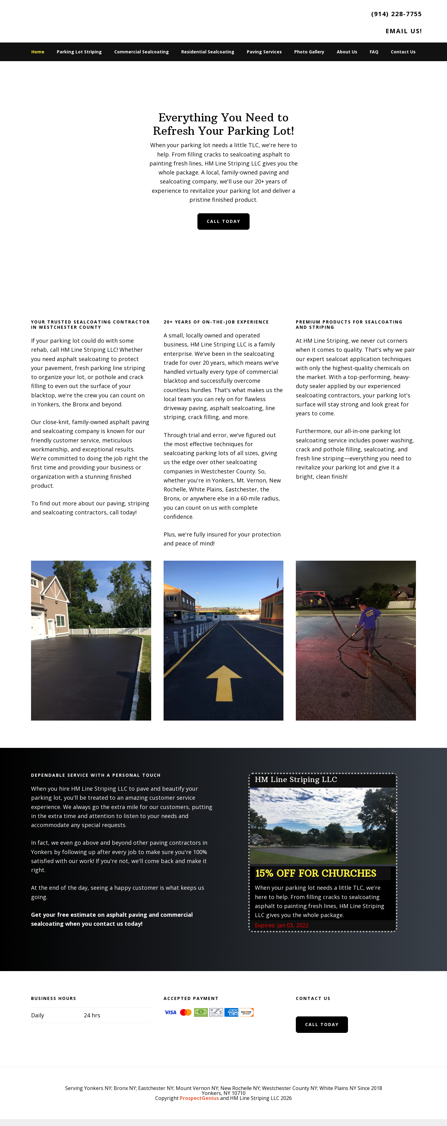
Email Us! (404, 31)
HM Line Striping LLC (71, 18)
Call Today (223, 221)
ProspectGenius (199, 1098)
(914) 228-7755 (396, 14)
